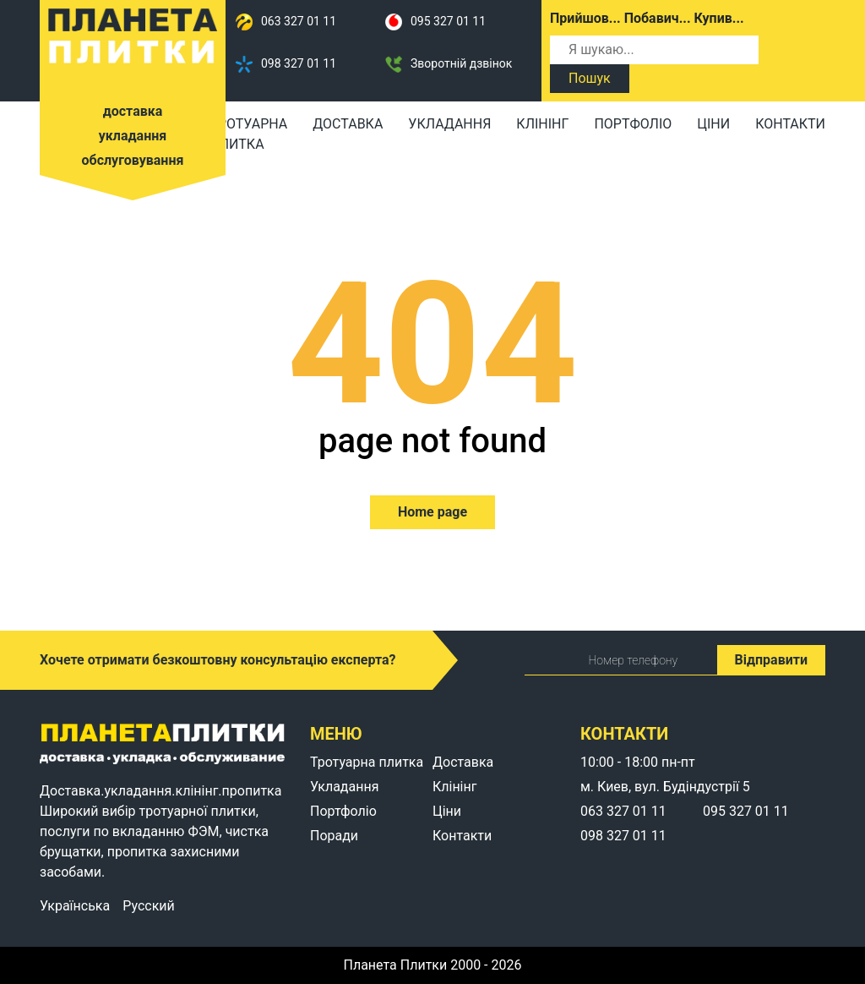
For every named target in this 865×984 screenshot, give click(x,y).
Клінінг (542, 124)
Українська (75, 906)
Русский (148, 906)
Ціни (713, 124)
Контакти (790, 124)
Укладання (449, 124)
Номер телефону (602, 660)
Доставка (348, 124)
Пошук (590, 78)
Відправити (771, 660)
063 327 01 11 (286, 22)
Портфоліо (633, 124)
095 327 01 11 (435, 22)
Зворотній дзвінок (448, 64)
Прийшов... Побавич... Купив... (647, 18)
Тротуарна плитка (248, 134)
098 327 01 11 (286, 64)
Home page (432, 512)
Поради (334, 836)
